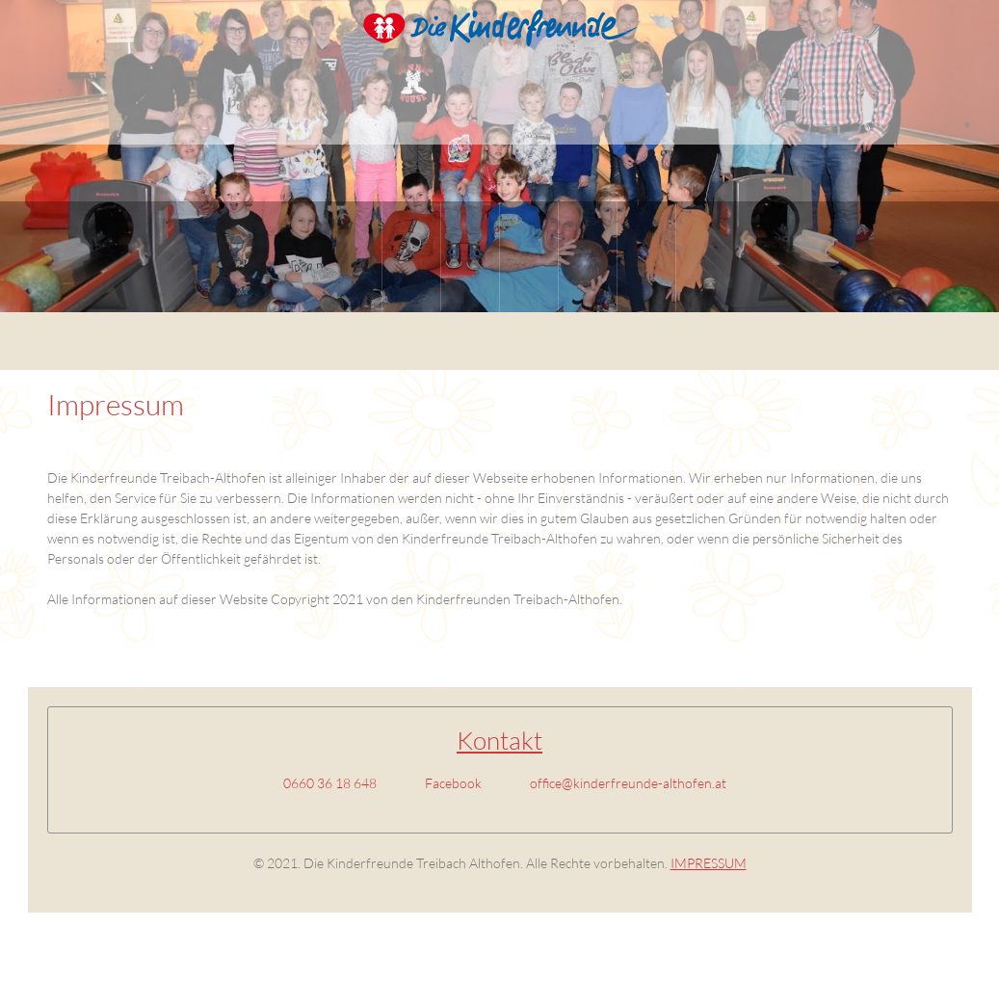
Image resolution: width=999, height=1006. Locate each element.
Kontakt (499, 740)
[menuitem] (353, 256)
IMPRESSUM (708, 863)
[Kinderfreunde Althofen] (500, 34)
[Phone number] (325, 783)
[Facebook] (448, 783)
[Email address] (623, 783)
